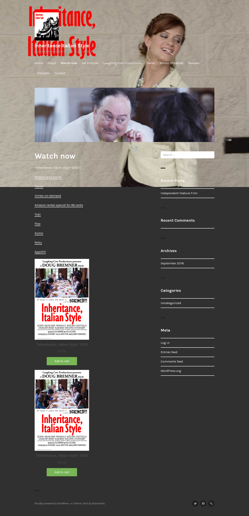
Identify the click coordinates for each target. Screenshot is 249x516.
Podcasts (43, 73)
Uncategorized (171, 303)
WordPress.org (171, 371)
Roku (38, 242)
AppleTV (40, 252)
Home (39, 63)
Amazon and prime (48, 177)
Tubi (38, 214)
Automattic (98, 503)
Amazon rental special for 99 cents (59, 205)
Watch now (69, 63)
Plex (37, 224)
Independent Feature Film (179, 193)
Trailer (150, 63)
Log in (165, 343)
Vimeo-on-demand (48, 196)
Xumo (39, 233)
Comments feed (172, 361)
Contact (59, 73)
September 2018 (172, 263)
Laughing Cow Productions (122, 63)
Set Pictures (90, 63)
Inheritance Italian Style (62, 46)
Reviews (194, 63)
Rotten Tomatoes (171, 63)
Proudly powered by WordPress (52, 503)
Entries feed (169, 352)
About (52, 63)
